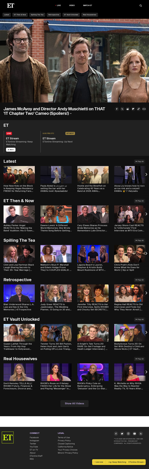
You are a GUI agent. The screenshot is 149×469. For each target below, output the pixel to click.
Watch (11, 150)
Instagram (34, 440)
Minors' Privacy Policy (68, 453)
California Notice (65, 446)
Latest (6, 15)
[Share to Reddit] (127, 109)
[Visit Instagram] (128, 434)
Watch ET (87, 5)
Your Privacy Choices (67, 449)
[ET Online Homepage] (10, 6)
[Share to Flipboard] (133, 109)
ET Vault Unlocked (71, 15)
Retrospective (53, 15)
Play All (140, 161)
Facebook (34, 437)
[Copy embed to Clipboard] (144, 109)
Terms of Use (64, 437)
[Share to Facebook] (116, 109)
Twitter (33, 443)
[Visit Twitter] (122, 434)
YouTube (34, 446)
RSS (32, 459)
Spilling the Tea (37, 15)
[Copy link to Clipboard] (138, 109)
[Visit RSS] (141, 434)
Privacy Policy (64, 440)
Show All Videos (74, 403)
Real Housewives (89, 15)
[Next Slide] (146, 175)
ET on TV (34, 449)
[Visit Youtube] (134, 434)
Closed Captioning (66, 443)
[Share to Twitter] (122, 109)
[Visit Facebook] (116, 434)
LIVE (59, 5)
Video (72, 5)
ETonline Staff (36, 456)
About (32, 453)
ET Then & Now (20, 15)
